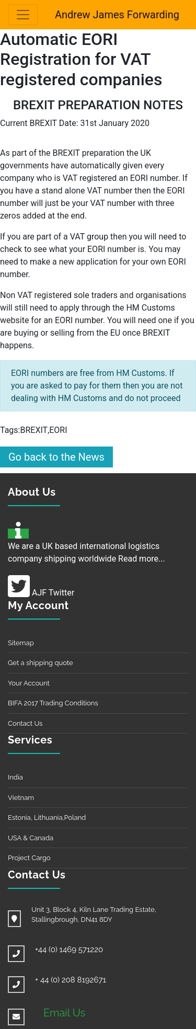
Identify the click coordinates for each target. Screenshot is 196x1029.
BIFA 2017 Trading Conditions (53, 703)
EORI (58, 430)
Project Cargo (29, 858)
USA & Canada (30, 838)
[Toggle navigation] (23, 14)
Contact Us (25, 723)
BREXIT (34, 430)
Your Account (29, 683)
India (15, 777)
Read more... (141, 559)
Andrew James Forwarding (117, 14)
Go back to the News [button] (56, 457)
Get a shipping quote (40, 663)
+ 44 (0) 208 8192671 (70, 980)
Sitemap (21, 643)
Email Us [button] (64, 1013)
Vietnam (21, 798)
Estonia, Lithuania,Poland (47, 817)
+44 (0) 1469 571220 (69, 949)
